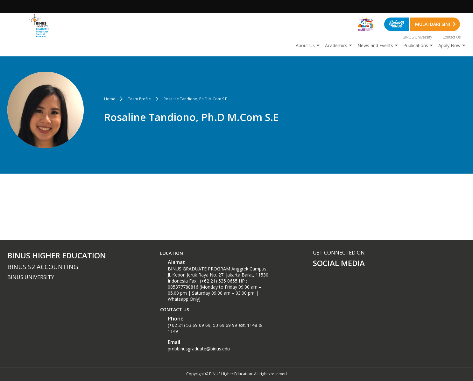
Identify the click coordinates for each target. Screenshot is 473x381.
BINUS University (417, 37)
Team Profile (139, 99)
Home (109, 99)
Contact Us (451, 37)
